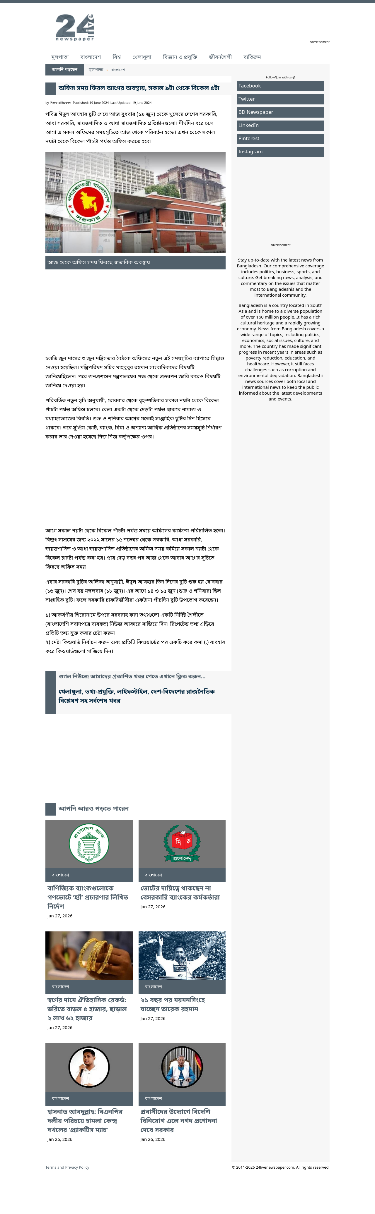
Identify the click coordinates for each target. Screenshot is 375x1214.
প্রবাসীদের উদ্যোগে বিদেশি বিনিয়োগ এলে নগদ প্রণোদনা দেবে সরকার (179, 1121)
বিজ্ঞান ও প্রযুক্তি (180, 57)
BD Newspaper (255, 112)
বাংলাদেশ (90, 57)
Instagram (250, 152)
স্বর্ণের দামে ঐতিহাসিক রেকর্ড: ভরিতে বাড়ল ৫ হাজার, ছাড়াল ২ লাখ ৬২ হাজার (87, 1009)
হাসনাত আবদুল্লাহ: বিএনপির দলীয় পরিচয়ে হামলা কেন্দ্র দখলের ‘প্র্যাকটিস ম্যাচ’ (85, 1121)
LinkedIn (248, 125)
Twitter (246, 99)
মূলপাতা (60, 57)
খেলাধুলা (141, 57)
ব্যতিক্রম (252, 57)
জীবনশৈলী (220, 57)
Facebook (249, 86)
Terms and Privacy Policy (67, 1167)
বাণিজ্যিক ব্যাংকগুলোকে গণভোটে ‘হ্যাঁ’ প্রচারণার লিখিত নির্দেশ (87, 898)
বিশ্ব (116, 57)
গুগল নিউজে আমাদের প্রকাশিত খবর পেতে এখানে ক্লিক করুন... (132, 677)
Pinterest (248, 138)
